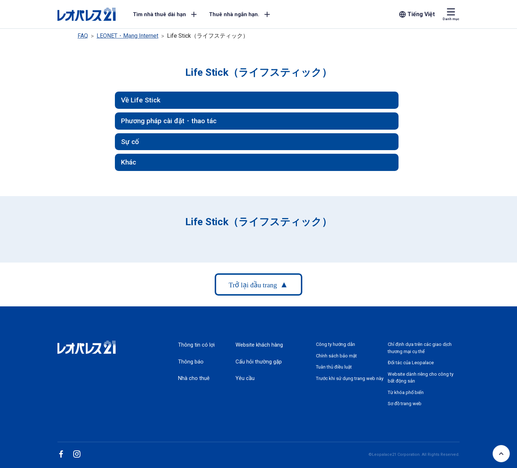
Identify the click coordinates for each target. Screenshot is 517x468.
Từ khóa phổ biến (406, 392)
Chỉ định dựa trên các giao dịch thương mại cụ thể (420, 348)
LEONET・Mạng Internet (127, 35)
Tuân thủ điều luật (334, 367)
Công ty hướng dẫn (335, 344)
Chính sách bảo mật (336, 355)
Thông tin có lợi (196, 345)
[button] (257, 100)
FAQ (83, 35)
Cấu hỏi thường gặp (259, 361)
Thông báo (191, 361)
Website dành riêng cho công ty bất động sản (420, 377)
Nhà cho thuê (194, 378)
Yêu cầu (245, 378)
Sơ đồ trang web (404, 403)
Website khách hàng (259, 345)
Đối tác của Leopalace (411, 362)
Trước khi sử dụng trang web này (349, 378)
